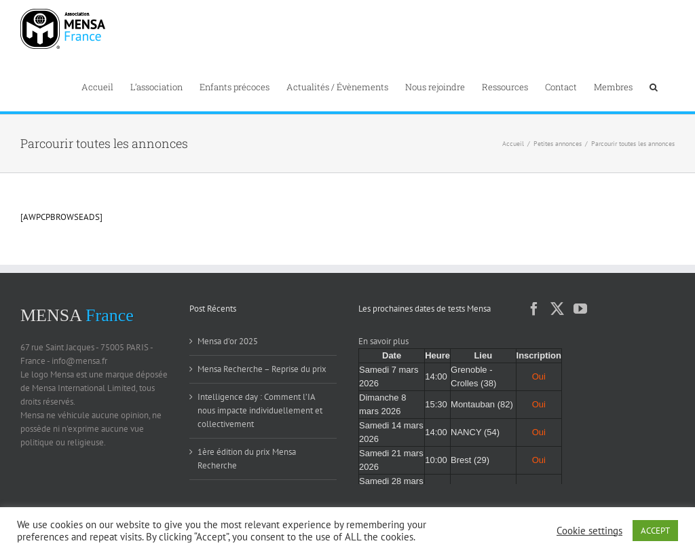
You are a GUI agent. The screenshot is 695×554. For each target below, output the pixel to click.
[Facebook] (534, 309)
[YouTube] (580, 309)
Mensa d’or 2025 (228, 341)
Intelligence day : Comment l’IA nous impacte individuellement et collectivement (260, 410)
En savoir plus (383, 341)
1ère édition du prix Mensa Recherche (247, 458)
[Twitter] (557, 309)
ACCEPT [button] (655, 530)
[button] (654, 86)
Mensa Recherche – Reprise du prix (262, 369)
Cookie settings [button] (589, 531)
